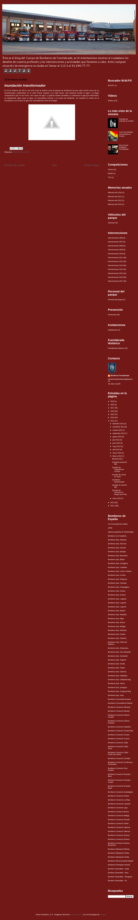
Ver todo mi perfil (114, 384)
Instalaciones (113, 330)
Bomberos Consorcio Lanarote (119, 804)
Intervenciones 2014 (115, 269)
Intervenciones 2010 (115, 254)
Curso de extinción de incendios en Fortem (126, 134)
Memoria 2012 (117, 459)
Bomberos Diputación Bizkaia (119, 849)
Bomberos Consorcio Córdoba (119, 758)
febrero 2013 (117, 456)
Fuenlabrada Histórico (116, 348)
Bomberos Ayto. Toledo (116, 668)
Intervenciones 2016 (115, 277)
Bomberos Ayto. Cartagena (118, 563)
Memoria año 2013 (115, 204)
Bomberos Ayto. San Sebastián (119, 652)
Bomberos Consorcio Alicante (119, 711)
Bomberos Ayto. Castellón (117, 567)
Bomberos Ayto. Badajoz (117, 552)
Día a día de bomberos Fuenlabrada (123, 147)
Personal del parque (115, 300)
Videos (110, 101)
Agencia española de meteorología (120, 532)
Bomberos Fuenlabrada (120, 376)
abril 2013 (116, 450)
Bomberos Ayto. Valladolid (117, 676)
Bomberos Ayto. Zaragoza (117, 687)
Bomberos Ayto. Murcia (116, 622)
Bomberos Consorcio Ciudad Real (120, 731)
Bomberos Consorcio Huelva (118, 796)
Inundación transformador (118, 481)
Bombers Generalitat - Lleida (118, 869)
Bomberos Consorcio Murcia (118, 812)
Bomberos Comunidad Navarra (119, 699)
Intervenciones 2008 (115, 246)
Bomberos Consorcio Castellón (119, 727)
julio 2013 (116, 440)
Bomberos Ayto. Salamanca (118, 648)
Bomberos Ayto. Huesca (117, 595)
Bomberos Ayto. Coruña (116, 575)
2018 (113, 405)
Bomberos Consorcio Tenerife (119, 820)
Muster (110, 173)
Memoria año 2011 (115, 197)
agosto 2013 (117, 437)
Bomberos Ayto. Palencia (117, 638)
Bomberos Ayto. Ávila (116, 695)
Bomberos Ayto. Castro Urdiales (120, 571)
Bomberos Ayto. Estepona (117, 579)
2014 (113, 418)
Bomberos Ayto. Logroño (117, 603)
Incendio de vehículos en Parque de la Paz (119, 492)
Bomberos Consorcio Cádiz (118, 743)
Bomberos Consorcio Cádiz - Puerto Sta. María (118, 753)
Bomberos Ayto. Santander (118, 656)
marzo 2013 (117, 453)
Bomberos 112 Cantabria (117, 536)
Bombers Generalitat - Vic (117, 881)
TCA (109, 177)
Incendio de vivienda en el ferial (126, 120)
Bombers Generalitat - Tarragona (120, 877)
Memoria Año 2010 (115, 193)
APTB (110, 528)
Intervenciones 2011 (115, 258)
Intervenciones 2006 (115, 238)
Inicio (54, 165)
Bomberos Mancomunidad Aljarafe (120, 861)
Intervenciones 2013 (21, 152)
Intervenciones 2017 (115, 281)
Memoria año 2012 (115, 200)
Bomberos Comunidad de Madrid (120, 703)
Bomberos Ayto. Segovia (117, 660)
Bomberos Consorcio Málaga (118, 816)
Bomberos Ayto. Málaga (116, 626)
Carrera (111, 170)
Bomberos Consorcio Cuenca (119, 739)
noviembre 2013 (118, 427)
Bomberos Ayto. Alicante (117, 548)
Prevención (112, 315)
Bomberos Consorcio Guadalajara (120, 792)
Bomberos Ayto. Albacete (117, 540)
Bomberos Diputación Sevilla (118, 853)
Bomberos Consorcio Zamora (119, 835)
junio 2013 (116, 443)
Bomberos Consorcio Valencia (119, 827)
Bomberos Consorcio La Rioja (119, 800)
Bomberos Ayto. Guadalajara (118, 587)
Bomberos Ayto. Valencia (117, 672)
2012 (113, 503)
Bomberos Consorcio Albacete (119, 707)
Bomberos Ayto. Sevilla (116, 664)
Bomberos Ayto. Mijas (116, 619)
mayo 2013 (116, 446)
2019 (113, 401)
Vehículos (111, 223)
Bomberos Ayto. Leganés (117, 599)
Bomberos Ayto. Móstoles (117, 630)
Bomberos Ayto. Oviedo (116, 634)
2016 (113, 411)
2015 (113, 414)
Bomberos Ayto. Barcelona (118, 556)
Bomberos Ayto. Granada (117, 583)
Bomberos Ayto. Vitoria (116, 683)
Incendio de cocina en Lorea (119, 476)
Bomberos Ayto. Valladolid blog (119, 680)
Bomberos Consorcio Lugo (118, 808)
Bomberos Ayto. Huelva (116, 591)
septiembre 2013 (118, 433)
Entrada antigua (91, 165)
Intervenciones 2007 (115, 242)
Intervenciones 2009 (115, 250)
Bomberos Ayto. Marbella (117, 615)
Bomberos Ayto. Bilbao (116, 560)
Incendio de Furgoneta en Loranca (118, 469)
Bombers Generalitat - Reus (118, 873)
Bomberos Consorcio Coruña (118, 735)
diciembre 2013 (118, 424)
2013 (113, 421)
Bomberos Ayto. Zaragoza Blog (119, 691)
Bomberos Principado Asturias (119, 865)
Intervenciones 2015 (115, 273)
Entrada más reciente (14, 165)
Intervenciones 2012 (115, 261)
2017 (113, 408)
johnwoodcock (76, 914)
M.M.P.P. (111, 86)
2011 (113, 506)
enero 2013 (116, 498)
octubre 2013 (117, 430)
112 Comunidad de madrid (117, 524)
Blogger (103, 914)
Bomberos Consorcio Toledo (118, 823)
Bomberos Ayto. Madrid (116, 611)
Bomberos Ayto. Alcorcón (117, 544)
